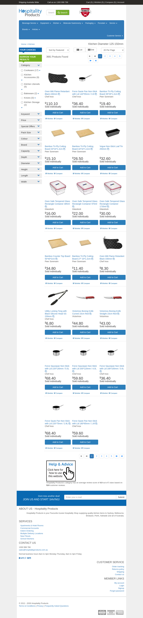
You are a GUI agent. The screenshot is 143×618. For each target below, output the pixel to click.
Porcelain (102, 23)
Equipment (45, 23)
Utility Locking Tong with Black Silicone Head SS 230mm (56, 313)
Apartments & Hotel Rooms (32, 525)
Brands (26, 29)
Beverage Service (30, 23)
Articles (36, 29)
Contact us (119, 574)
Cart (89, 2)
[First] (89, 56)
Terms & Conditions (27, 606)
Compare (110, 2)
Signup (121, 588)
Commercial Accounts (29, 528)
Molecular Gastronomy (73, 23)
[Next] (90, 60)
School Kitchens (27, 539)
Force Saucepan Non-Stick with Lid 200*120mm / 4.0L (84, 368)
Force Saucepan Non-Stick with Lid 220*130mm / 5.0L (57, 368)
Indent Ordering (27, 531)
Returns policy (118, 569)
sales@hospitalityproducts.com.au (33, 550)
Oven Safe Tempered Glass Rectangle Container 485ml (57, 204)
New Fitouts (25, 536)
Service (113, 23)
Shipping (120, 572)
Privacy (40, 606)
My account (119, 583)
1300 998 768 (62, 2)
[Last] (96, 60)
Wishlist (99, 2)
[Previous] (94, 56)
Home (23, 44)
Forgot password (117, 591)
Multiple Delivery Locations (31, 533)
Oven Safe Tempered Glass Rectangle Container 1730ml (112, 204)
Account (120, 2)
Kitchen (57, 23)
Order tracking (118, 566)
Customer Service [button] (115, 36)
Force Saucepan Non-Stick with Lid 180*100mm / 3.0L (112, 368)
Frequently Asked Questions (57, 606)
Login (121, 585)
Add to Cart (58, 112)
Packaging (90, 23)
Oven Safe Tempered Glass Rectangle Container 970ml (84, 204)
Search (62, 12)
